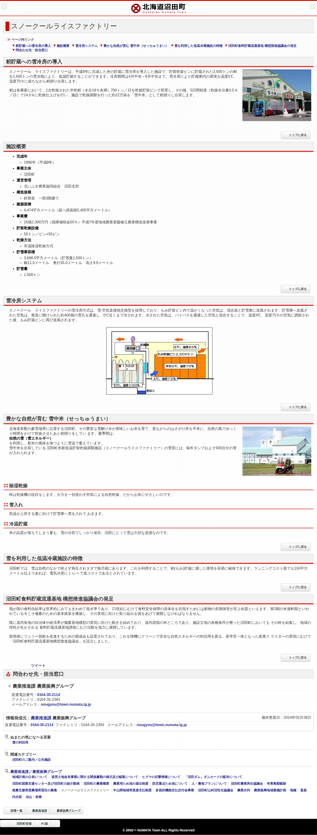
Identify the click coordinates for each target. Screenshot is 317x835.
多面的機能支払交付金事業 (175, 790)
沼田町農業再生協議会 (247, 783)
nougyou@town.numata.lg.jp (66, 704)
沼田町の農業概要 (96, 783)
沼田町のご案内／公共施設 (31, 759)
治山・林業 (34, 797)
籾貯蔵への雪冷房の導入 (31, 46)
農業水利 (243, 790)
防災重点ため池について (170, 783)
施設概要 (61, 46)
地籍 (293, 790)
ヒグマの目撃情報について (161, 777)
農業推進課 (42, 718)
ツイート (38, 665)
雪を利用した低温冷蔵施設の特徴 (196, 46)
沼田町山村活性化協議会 (215, 790)
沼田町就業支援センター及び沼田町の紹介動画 (46, 783)
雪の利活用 (20, 742)
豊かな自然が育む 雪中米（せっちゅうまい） (134, 46)
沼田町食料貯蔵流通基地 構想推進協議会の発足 (261, 46)
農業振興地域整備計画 (270, 790)
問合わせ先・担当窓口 (30, 50)
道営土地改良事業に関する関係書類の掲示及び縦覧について (94, 777)
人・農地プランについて (209, 783)
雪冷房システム (85, 46)
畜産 (303, 790)
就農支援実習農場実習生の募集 (34, 790)
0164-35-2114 (48, 695)
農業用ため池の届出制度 (130, 783)
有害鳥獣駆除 (276, 783)
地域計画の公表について (29, 777)
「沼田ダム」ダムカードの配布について (213, 777)
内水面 (17, 797)
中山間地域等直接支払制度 (132, 790)
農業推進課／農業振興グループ (33, 772)
